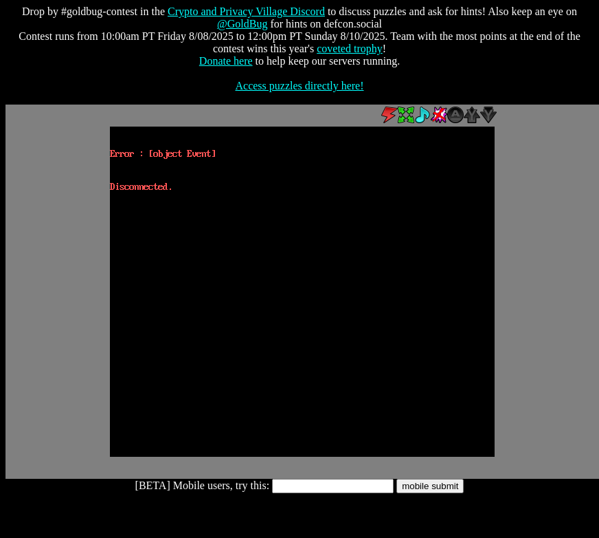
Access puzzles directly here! (299, 86)
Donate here (226, 61)
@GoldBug (242, 24)
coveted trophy (350, 48)
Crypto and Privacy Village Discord (246, 11)
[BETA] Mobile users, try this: (202, 485)
